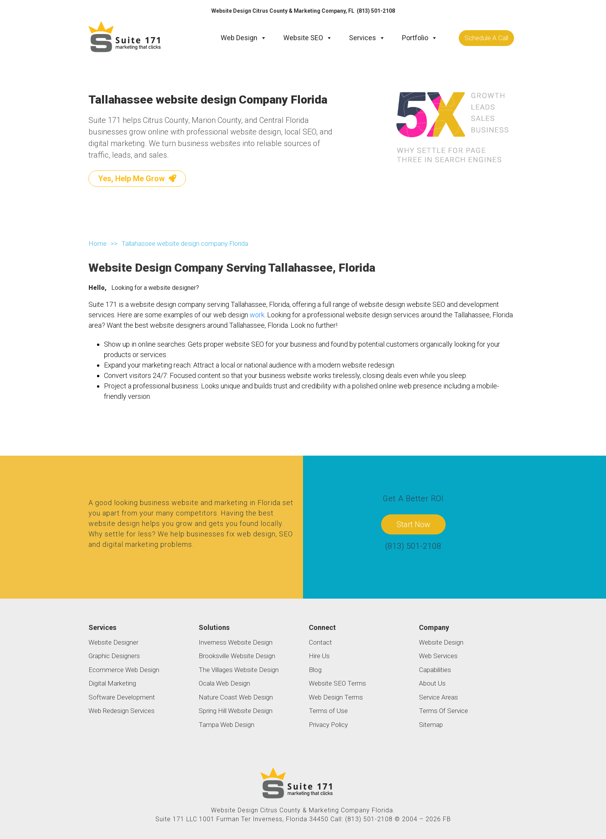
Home (98, 243)
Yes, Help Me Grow (137, 178)
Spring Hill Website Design (235, 711)
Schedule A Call (486, 37)
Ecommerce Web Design (124, 670)
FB (447, 819)
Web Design (244, 38)
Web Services (438, 656)
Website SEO (307, 38)
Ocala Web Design (224, 683)
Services (367, 38)
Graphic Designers (114, 656)
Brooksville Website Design (237, 656)
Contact (320, 642)
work (257, 315)
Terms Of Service (443, 711)
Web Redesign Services (122, 711)
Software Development (122, 697)
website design (114, 523)
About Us (432, 683)
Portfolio (419, 38)
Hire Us (319, 656)
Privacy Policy (328, 724)
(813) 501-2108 (376, 11)
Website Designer (113, 642)
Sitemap (431, 724)
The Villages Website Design (239, 670)
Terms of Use (328, 711)
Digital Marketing (112, 683)
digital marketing (130, 544)
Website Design (441, 642)
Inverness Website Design (235, 642)
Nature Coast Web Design (236, 697)
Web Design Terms (336, 697)
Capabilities (435, 670)
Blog (315, 670)
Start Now (413, 524)
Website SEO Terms (337, 683)
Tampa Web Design (226, 724)
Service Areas (438, 697)
